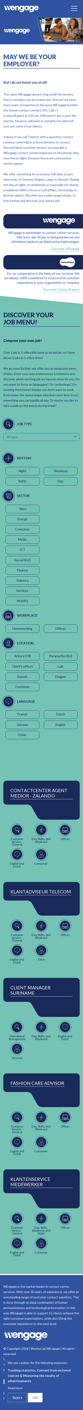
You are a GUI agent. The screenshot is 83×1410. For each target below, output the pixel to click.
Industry (22, 580)
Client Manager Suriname (30, 990)
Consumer (22, 529)
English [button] (61, 725)
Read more (15, 1388)
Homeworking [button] (22, 628)
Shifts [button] (22, 481)
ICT (22, 550)
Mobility (22, 601)
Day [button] (60, 481)
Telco (22, 509)
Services (22, 591)
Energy (22, 519)
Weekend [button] (61, 471)
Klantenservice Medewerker (30, 1181)
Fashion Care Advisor (37, 1083)
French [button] (22, 714)
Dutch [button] (60, 714)
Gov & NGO (22, 560)
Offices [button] (60, 628)
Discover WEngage (66, 249)
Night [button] (22, 471)
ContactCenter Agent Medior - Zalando (39, 793)
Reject (17, 1397)
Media (22, 539)
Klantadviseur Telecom (40, 891)
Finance (22, 570)
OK (35, 1397)
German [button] (22, 725)
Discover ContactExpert (61, 289)
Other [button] (22, 735)
